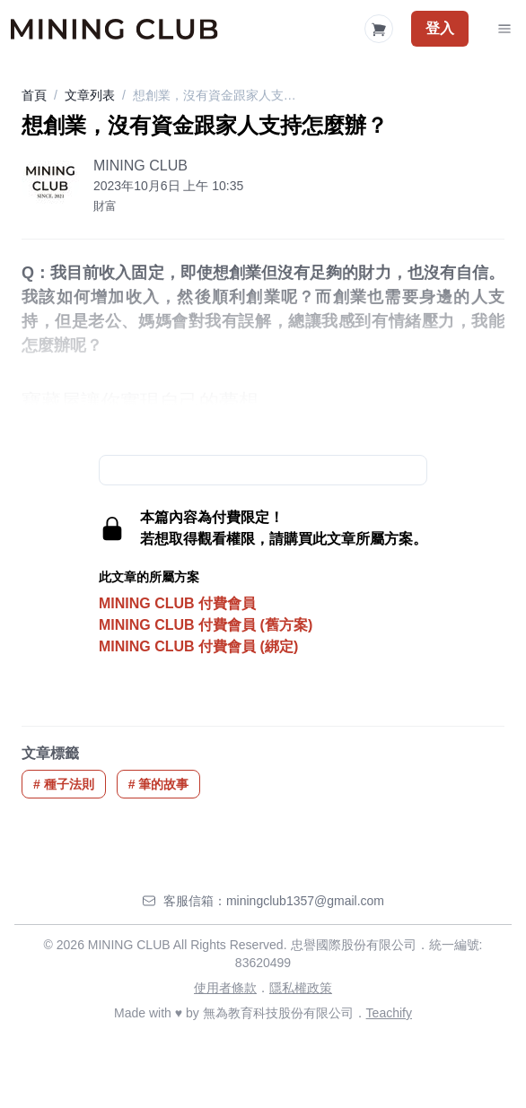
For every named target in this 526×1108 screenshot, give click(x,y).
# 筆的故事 (158, 784)
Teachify (389, 1013)
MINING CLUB (140, 165)
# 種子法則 (63, 784)
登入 (439, 28)
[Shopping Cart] (378, 28)
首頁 (34, 95)
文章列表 (90, 95)
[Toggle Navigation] (504, 29)
